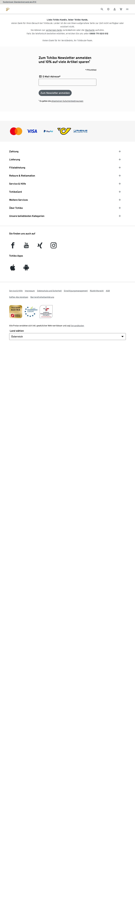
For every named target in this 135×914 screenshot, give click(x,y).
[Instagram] (53, 247)
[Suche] (102, 9)
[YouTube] (26, 247)
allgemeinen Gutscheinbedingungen (67, 101)
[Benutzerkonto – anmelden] (114, 9)
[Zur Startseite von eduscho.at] (8, 9)
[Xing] (40, 247)
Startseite (90, 30)
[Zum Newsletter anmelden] (55, 93)
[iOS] (12, 269)
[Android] (26, 269)
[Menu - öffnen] (127, 9)
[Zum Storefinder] (108, 9)
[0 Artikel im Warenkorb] (121, 9)
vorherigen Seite (54, 30)
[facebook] (12, 247)
